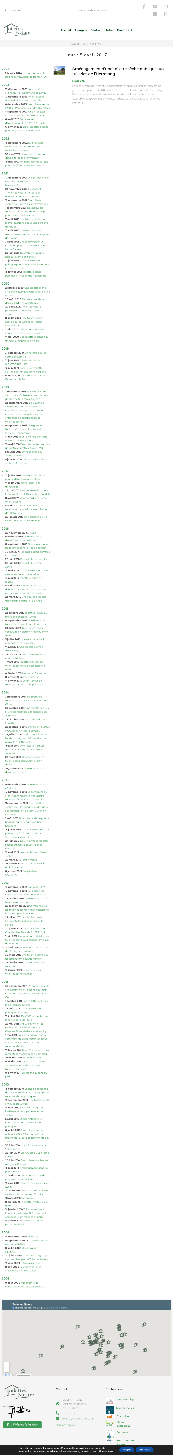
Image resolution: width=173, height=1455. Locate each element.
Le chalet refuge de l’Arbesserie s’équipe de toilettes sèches (24, 1100)
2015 (5, 597)
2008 (6, 1267)
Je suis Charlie (30, 665)
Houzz (32, 521)
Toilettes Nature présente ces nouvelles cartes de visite (24, 299)
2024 (5, 57)
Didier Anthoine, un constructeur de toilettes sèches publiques (24, 1111)
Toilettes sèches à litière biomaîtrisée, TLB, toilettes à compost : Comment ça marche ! (25, 1202)
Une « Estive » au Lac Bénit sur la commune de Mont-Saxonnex (24, 738)
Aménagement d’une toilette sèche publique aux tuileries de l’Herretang (26, 498)
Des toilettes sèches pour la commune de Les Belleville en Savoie (24, 135)
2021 (5, 162)
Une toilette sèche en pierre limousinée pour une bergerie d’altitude (26, 211)
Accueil (75, 32)
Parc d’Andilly (125, 1388)
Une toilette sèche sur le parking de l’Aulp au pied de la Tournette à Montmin (27, 822)
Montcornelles (125, 1396)
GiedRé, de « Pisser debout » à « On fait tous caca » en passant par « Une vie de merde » (25, 578)
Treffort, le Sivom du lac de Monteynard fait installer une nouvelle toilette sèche (26, 727)
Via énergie (28, 1186)
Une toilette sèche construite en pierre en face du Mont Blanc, (26, 620)
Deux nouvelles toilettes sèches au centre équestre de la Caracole (26, 833)
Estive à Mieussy (30, 1251)
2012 (5, 871)
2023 (5, 73)
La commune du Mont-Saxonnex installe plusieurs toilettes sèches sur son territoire (26, 784)
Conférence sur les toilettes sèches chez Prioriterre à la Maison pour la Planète (27, 898)
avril (94, 32)
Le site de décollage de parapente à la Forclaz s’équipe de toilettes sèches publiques (26, 1081)
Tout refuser (146, 1449)
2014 (5, 681)
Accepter (124, 1449)
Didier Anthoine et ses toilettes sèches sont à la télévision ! (27, 170)
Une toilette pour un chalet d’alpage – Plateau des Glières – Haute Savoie (27, 234)
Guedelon (123, 1404)
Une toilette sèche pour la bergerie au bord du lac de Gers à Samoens (27, 810)
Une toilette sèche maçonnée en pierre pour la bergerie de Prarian (26, 223)
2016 (5, 517)
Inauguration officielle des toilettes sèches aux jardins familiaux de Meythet (27, 928)
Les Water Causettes (34, 661)
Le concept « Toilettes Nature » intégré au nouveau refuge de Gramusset (23, 181)
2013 (5, 769)
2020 (5, 272)
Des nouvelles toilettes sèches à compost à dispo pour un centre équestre (25, 200)
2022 (5, 127)
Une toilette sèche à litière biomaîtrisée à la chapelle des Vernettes (27, 700)
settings (103, 1451)
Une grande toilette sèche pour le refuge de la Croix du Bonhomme (25, 418)
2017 (85, 32)
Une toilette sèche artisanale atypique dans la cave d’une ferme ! (27, 280)
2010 (5, 1073)
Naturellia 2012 (36, 875)
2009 (5, 1221)
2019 (5, 337)
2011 (5, 970)
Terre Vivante (29, 848)
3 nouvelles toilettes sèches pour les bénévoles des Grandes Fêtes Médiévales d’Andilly (25, 1016)
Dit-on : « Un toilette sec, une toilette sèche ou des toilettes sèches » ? (25, 1053)
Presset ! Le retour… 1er (33, 547)
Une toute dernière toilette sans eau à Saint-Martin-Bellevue (24, 749)
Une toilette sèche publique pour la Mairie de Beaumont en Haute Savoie (27, 253)
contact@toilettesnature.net (93, 4)
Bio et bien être (31, 1046)
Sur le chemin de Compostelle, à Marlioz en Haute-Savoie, (24, 909)
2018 (5, 376)
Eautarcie (123, 1420)
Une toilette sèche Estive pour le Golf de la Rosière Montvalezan (24, 310)
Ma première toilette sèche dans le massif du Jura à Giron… (27, 689)
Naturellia (33, 1225)
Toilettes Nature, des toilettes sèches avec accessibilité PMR (25, 654)
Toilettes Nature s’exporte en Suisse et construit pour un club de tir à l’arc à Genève (26, 384)
